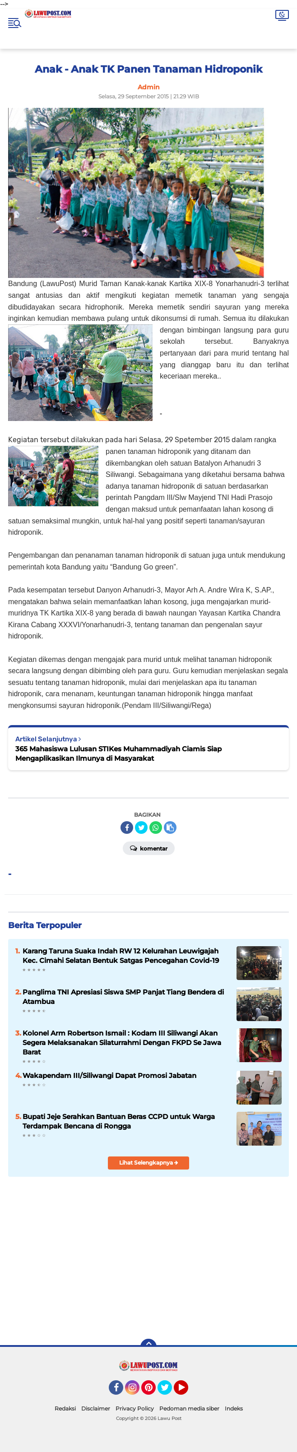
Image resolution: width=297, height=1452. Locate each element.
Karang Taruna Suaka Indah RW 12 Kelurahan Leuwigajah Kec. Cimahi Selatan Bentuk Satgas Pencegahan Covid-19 (121, 956)
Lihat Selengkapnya (148, 1162)
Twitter (169, 1391)
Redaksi (65, 1408)
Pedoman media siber (189, 1408)
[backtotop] (148, 1347)
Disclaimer (95, 1408)
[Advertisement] (217, 1266)
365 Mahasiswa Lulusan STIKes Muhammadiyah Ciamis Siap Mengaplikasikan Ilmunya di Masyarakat (118, 753)
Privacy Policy (135, 1408)
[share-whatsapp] (155, 827)
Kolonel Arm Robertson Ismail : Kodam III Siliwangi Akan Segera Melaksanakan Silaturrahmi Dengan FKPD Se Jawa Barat (122, 1042)
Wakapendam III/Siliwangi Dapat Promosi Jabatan (109, 1075)
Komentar (148, 848)
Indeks (234, 1408)
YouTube (187, 1391)
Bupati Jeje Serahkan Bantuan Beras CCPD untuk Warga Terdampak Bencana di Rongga (119, 1121)
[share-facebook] (127, 827)
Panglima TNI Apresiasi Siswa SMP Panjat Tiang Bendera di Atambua (123, 997)
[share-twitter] (141, 827)
